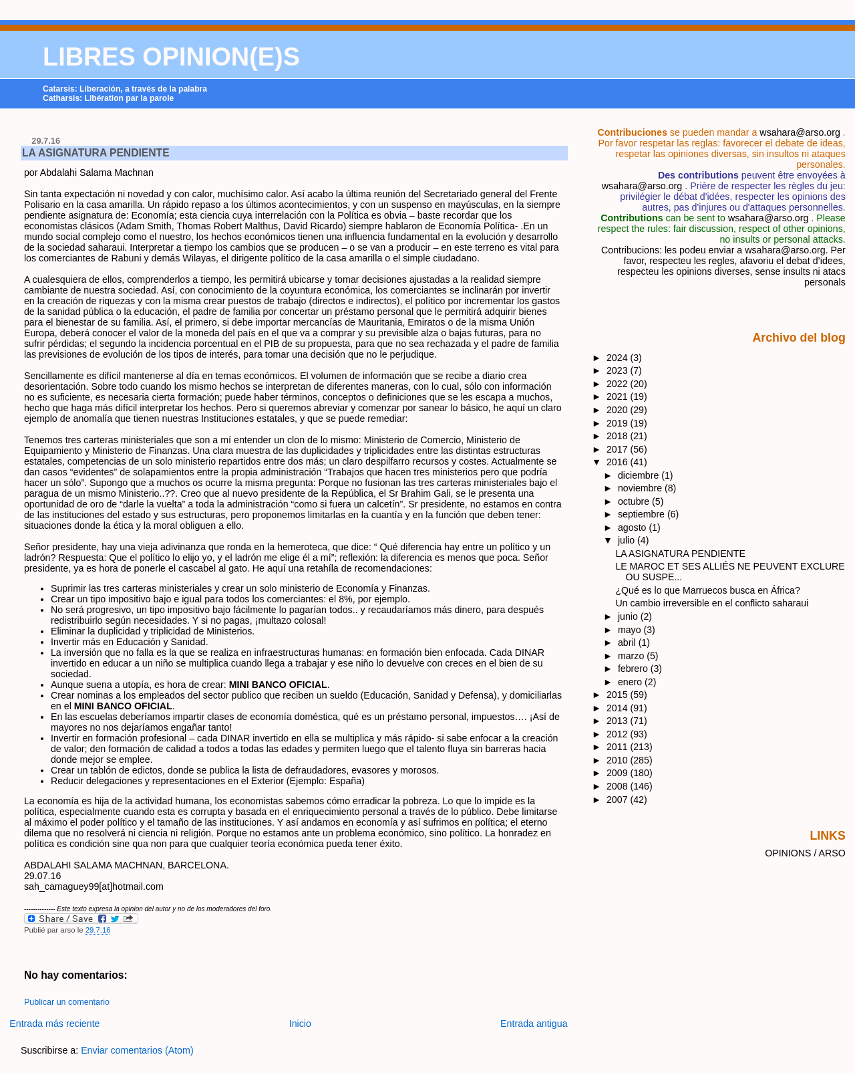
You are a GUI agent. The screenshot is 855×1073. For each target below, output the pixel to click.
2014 (619, 708)
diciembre (639, 475)
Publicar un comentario (67, 1002)
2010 (619, 760)
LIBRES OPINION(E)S (171, 57)
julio (627, 540)
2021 (619, 396)
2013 (619, 720)
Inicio (300, 1023)
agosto (633, 527)
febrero (634, 668)
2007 (619, 799)
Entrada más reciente (54, 1023)
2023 (619, 370)
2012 (619, 734)
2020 (619, 409)
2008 (619, 786)
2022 (619, 383)
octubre (635, 501)
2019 (619, 423)
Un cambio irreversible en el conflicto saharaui (711, 603)
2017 (619, 449)
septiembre (642, 514)
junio (629, 616)
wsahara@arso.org (799, 132)
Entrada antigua (534, 1023)
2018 (619, 436)
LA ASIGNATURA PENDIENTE (96, 152)
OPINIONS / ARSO (805, 853)
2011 (619, 746)
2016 (619, 462)
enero (631, 682)
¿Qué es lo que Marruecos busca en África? (707, 590)
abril (628, 642)
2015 (619, 694)
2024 (619, 357)
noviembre (641, 488)
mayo (631, 629)
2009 (619, 772)
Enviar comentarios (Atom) (137, 1050)
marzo (632, 655)
